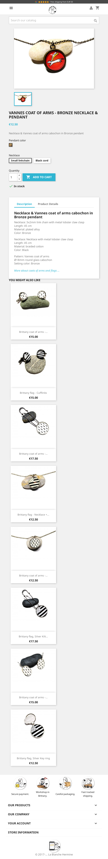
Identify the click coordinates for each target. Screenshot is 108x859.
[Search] (54, 20)
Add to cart (39, 177)
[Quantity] (13, 177)
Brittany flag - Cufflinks (33, 392)
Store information (23, 832)
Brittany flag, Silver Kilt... (33, 636)
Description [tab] (24, 204)
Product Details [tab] (48, 204)
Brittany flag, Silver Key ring (33, 758)
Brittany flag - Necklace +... (33, 514)
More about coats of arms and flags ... (36, 270)
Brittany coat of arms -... (33, 332)
